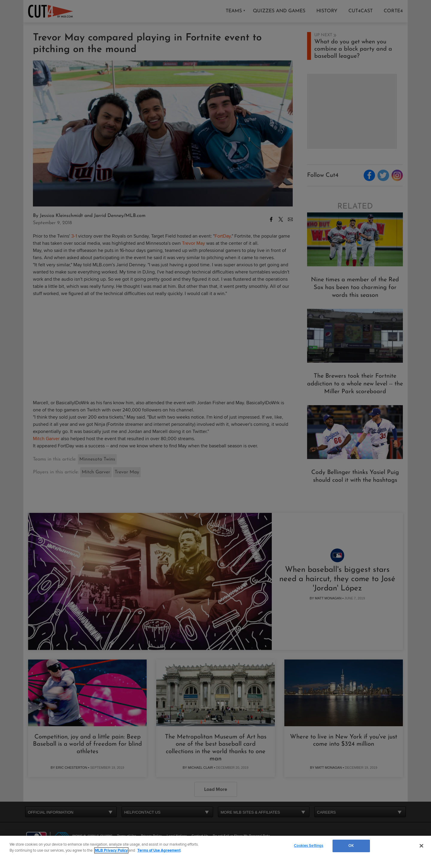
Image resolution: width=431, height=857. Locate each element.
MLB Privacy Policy (111, 850)
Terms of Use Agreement (158, 850)
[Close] (421, 845)
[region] (215, 846)
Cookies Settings (308, 845)
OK (351, 845)
